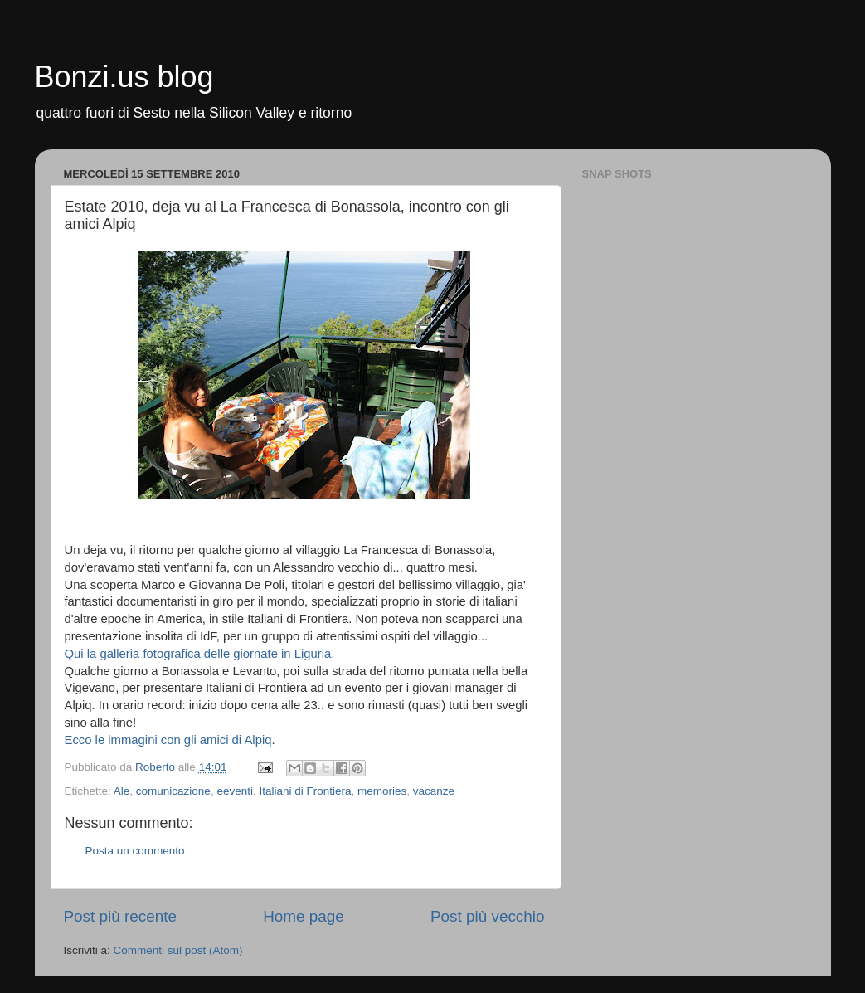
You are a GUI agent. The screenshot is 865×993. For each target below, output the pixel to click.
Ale (122, 791)
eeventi (234, 791)
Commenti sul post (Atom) (178, 950)
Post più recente (120, 916)
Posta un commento (135, 851)
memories (381, 791)
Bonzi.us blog (124, 77)
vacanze (433, 791)
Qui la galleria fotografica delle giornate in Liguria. (200, 653)
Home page (303, 916)
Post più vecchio (487, 916)
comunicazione (173, 791)
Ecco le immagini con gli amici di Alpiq (168, 740)
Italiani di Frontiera (305, 791)
